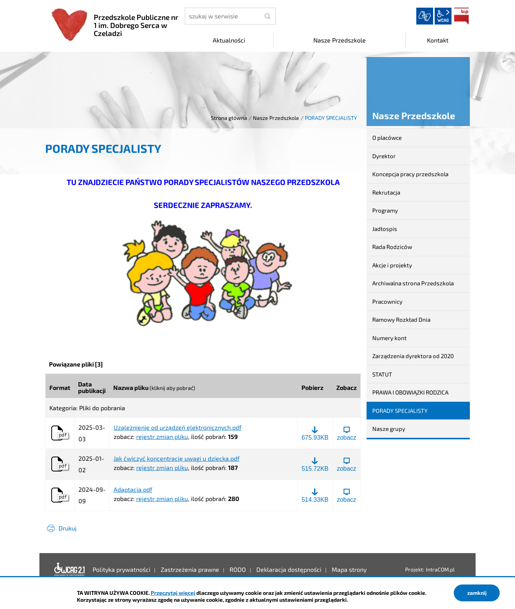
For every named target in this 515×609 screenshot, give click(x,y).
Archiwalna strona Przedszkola (413, 283)
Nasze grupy (388, 428)
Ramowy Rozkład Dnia (401, 319)
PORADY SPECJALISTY (400, 410)
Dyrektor (384, 155)
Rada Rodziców (392, 246)
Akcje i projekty (392, 265)
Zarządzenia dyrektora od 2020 (413, 355)
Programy (385, 210)
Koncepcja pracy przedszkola (410, 173)
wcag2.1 (443, 16)
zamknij (477, 592)
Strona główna (229, 118)
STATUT (382, 374)
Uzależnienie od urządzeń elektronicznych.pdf (177, 427)
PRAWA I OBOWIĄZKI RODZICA (410, 392)
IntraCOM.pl (440, 569)
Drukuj (68, 528)
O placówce (387, 137)
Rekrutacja (386, 192)
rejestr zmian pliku (162, 436)
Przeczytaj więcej (173, 592)
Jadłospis (384, 228)
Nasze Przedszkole (276, 118)
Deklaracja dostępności (70, 569)
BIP (461, 16)
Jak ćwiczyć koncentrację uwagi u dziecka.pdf (177, 458)
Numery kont (389, 337)
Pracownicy (387, 301)
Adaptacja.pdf (133, 489)
